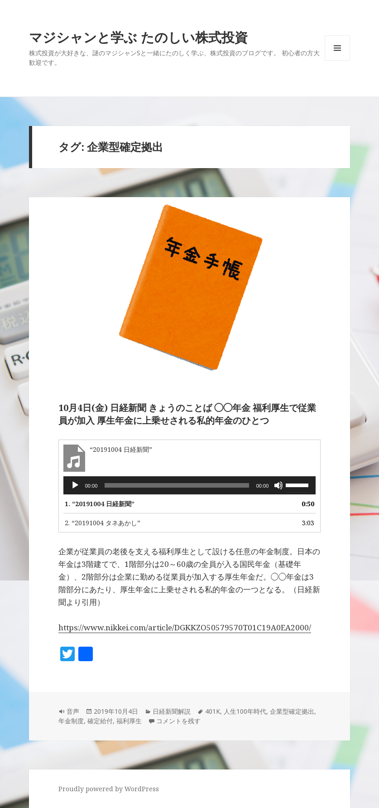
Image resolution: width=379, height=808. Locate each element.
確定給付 (100, 720)
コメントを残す (178, 720)
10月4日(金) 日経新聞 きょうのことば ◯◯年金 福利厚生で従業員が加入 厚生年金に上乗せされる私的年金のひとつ (187, 414)
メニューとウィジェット (337, 60)
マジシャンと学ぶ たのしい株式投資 (138, 37)
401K (212, 711)
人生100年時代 (245, 711)
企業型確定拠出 (292, 711)
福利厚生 (129, 720)
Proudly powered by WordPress (108, 788)
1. (99, 503)
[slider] (177, 485)
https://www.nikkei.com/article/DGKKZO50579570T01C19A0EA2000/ (184, 627)
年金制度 (71, 720)
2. (102, 522)
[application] (189, 485)
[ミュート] (278, 485)
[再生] (75, 485)
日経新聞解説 (172, 711)
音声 (73, 711)
